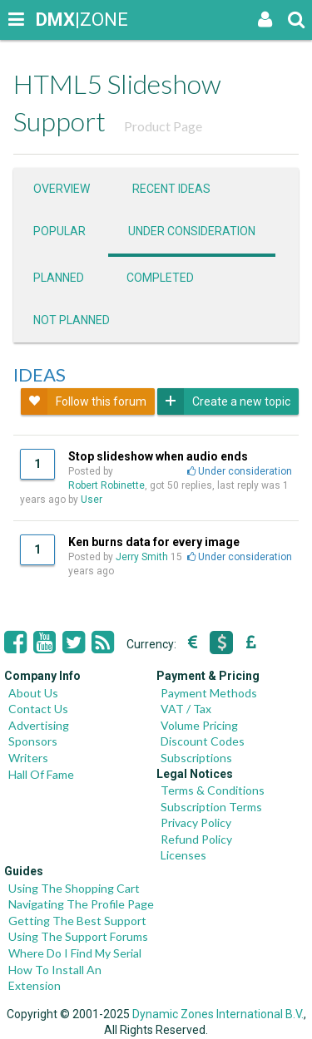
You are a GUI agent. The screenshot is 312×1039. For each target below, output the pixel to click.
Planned (58, 277)
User (93, 499)
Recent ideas (171, 188)
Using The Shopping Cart (74, 888)
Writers (28, 758)
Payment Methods (209, 693)
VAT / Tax (186, 709)
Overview (61, 188)
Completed (160, 277)
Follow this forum (83, 401)
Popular (59, 231)
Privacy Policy (196, 822)
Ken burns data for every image (154, 542)
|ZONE (51, 19)
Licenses (183, 855)
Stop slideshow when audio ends (158, 456)
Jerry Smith (142, 557)
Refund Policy (196, 839)
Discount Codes (203, 741)
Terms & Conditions (213, 790)
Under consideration (191, 231)
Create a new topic (223, 401)
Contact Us (38, 709)
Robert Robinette (106, 485)
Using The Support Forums (78, 936)
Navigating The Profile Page (81, 904)
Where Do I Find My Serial (74, 953)
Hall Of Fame (41, 774)
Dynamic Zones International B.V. (218, 1014)
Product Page (163, 126)
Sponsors (32, 741)
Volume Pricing (199, 725)
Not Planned (71, 320)
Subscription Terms (211, 807)
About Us (33, 693)
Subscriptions (196, 758)
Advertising (38, 725)
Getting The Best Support (77, 920)
